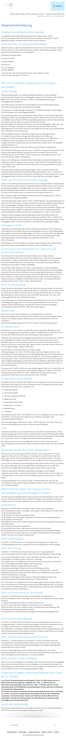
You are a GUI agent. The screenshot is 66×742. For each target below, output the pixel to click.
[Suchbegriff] (33, 725)
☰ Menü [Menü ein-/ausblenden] (57, 6)
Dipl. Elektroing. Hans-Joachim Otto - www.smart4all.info (37, 13)
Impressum (34, 731)
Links (56, 731)
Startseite (12, 731)
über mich (47, 731)
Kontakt (23, 731)
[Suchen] (55, 725)
